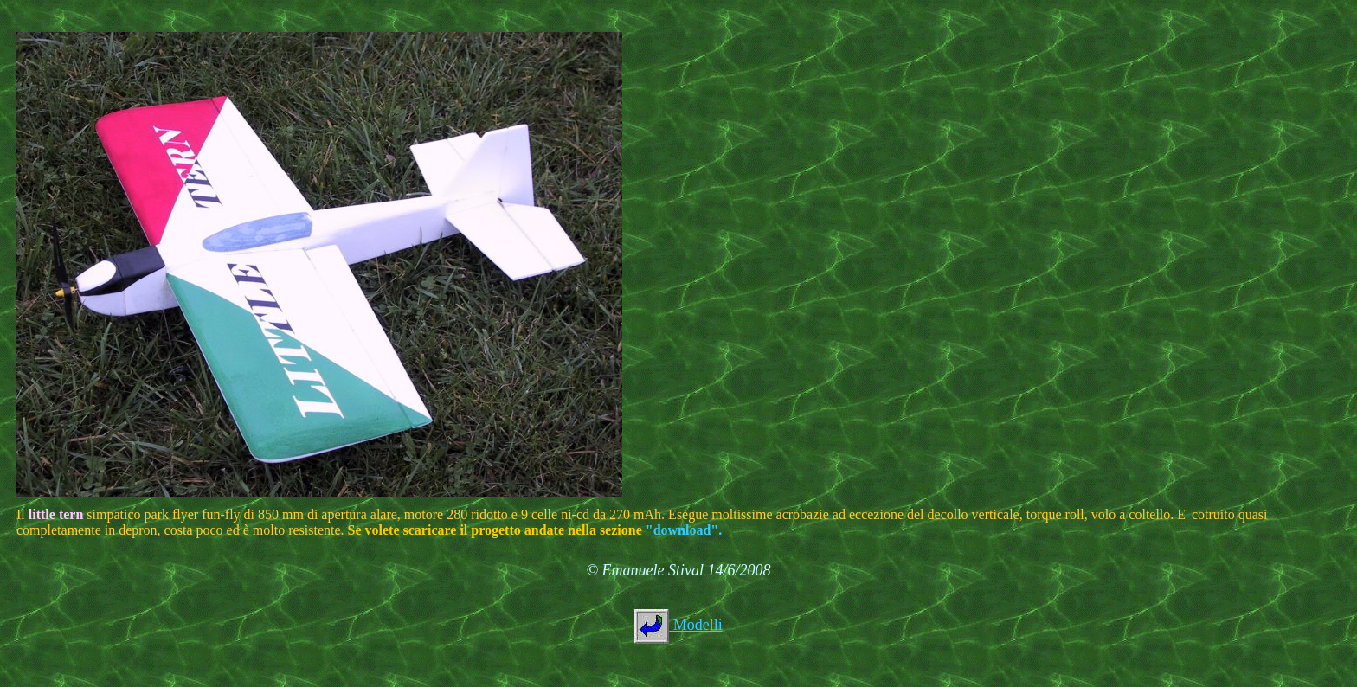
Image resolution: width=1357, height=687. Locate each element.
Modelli (696, 624)
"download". (684, 530)
